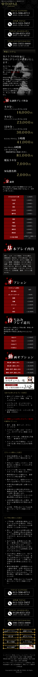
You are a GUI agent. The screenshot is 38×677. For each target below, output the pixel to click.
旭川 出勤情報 (23, 660)
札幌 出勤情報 (28, 657)
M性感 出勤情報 (23, 659)
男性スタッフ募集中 (29, 664)
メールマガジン (19, 662)
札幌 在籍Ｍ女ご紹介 (16, 657)
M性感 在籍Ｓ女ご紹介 (10, 659)
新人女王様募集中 (16, 664)
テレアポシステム (8, 662)
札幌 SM (19, 670)
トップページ (7, 655)
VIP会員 (19, 666)
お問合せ (28, 662)
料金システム (16, 655)
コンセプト (25, 655)
